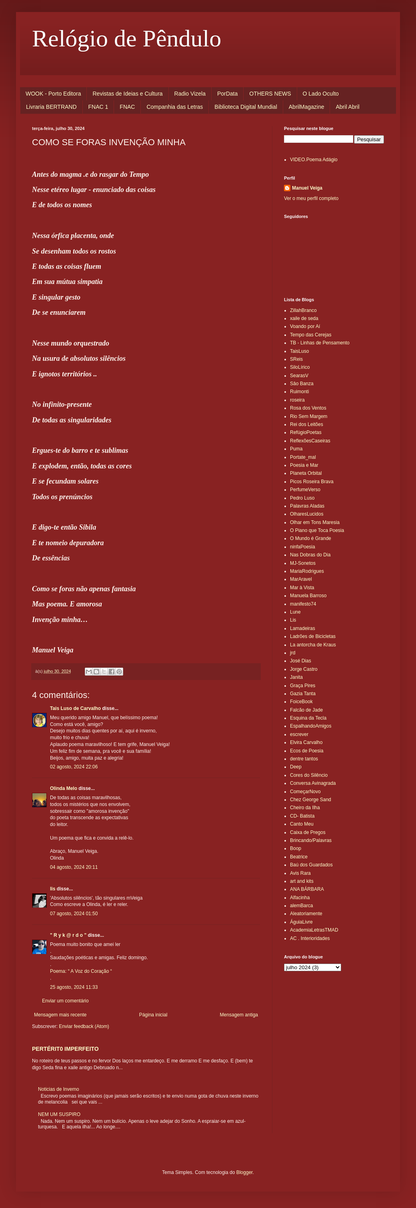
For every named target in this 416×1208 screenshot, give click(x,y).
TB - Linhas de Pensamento (320, 343)
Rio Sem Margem (308, 416)
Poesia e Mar (304, 465)
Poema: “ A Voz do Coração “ (81, 971)
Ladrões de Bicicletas (313, 636)
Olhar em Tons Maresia (315, 522)
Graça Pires (302, 685)
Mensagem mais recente (60, 1015)
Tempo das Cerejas (310, 335)
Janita (296, 677)
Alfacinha (300, 897)
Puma (296, 449)
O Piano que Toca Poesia (317, 530)
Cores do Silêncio (309, 775)
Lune (295, 612)
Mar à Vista (302, 587)
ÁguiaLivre (301, 922)
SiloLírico (300, 367)
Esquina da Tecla (308, 718)
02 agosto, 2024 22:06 (74, 767)
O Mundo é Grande (310, 538)
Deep (296, 767)
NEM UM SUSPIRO (59, 1114)
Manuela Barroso (308, 595)
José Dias (300, 661)
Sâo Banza (302, 383)
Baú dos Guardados (311, 865)
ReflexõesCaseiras (310, 441)
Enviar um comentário (65, 1001)
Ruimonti (299, 391)
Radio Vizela (190, 93)
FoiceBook (301, 701)
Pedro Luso (302, 498)
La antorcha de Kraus (313, 645)
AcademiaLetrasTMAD (314, 930)
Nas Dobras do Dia (310, 555)
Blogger (244, 1172)
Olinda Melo (63, 788)
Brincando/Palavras (311, 840)
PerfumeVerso (305, 489)
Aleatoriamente (306, 913)
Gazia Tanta (303, 693)
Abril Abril (347, 107)
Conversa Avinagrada (313, 783)
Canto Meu (302, 824)
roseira (297, 400)
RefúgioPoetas (306, 432)
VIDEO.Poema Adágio (314, 159)
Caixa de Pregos (308, 832)
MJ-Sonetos (303, 563)
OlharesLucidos (306, 514)
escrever (299, 734)
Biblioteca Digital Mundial (245, 107)
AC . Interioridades (310, 938)
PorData (227, 93)
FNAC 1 (98, 107)
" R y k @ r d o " (68, 935)
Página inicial (153, 1015)
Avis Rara (300, 873)
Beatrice (299, 857)
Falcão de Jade (306, 710)
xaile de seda (304, 318)
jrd (292, 653)
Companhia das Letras (174, 107)
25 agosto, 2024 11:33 (74, 987)
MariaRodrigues (307, 571)
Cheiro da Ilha (305, 807)
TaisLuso (299, 351)
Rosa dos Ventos (308, 408)
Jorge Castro (304, 669)
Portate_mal (303, 457)
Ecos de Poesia (306, 751)
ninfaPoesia (302, 547)
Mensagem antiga (239, 1015)
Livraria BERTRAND (51, 107)
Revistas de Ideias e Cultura (127, 93)
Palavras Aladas (307, 506)
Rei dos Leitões (306, 424)
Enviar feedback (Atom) (84, 1026)
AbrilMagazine (306, 107)
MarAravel (301, 579)
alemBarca (301, 905)
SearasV (299, 375)
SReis (296, 359)
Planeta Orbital (306, 473)
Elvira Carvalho (306, 742)
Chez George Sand (310, 799)
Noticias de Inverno (58, 1089)
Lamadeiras (302, 628)
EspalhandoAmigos (310, 726)
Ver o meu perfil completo (311, 198)
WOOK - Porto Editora (53, 93)
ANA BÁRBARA (307, 889)
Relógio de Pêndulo (126, 38)
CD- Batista (302, 816)
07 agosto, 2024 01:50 (74, 913)
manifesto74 (303, 604)
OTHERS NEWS (270, 93)
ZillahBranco (303, 310)
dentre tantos (304, 759)
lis (52, 889)
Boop (295, 848)
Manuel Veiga (307, 188)
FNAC (127, 107)
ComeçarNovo (305, 791)
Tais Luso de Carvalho (75, 708)
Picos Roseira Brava (312, 481)
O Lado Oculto (321, 93)
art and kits (302, 881)
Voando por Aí (305, 326)
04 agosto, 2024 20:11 (74, 867)
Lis (293, 620)
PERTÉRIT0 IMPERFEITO (65, 1049)
